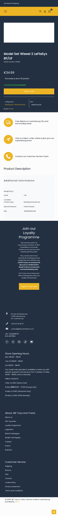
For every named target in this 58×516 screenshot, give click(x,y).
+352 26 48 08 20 (17, 324)
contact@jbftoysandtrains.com (22, 329)
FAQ (6, 474)
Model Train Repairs (13, 437)
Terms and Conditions (14, 490)
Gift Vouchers (10, 421)
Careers (8, 442)
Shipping (8, 466)
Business (8, 450)
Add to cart (29, 91)
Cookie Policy (10, 482)
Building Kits (9, 105)
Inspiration (9, 429)
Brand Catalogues (12, 433)
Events (7, 446)
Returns (8, 470)
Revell (11, 109)
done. (17, 502)
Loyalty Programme (13, 425)
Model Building (19, 105)
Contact (8, 478)
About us (8, 417)
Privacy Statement (12, 486)
